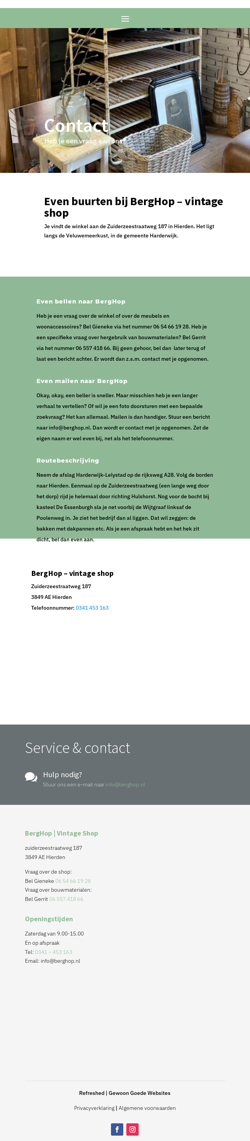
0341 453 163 (92, 607)
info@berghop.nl (125, 784)
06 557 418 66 (66, 899)
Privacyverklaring (94, 1108)
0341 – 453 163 (53, 952)
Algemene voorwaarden (147, 1108)
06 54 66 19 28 (73, 880)
